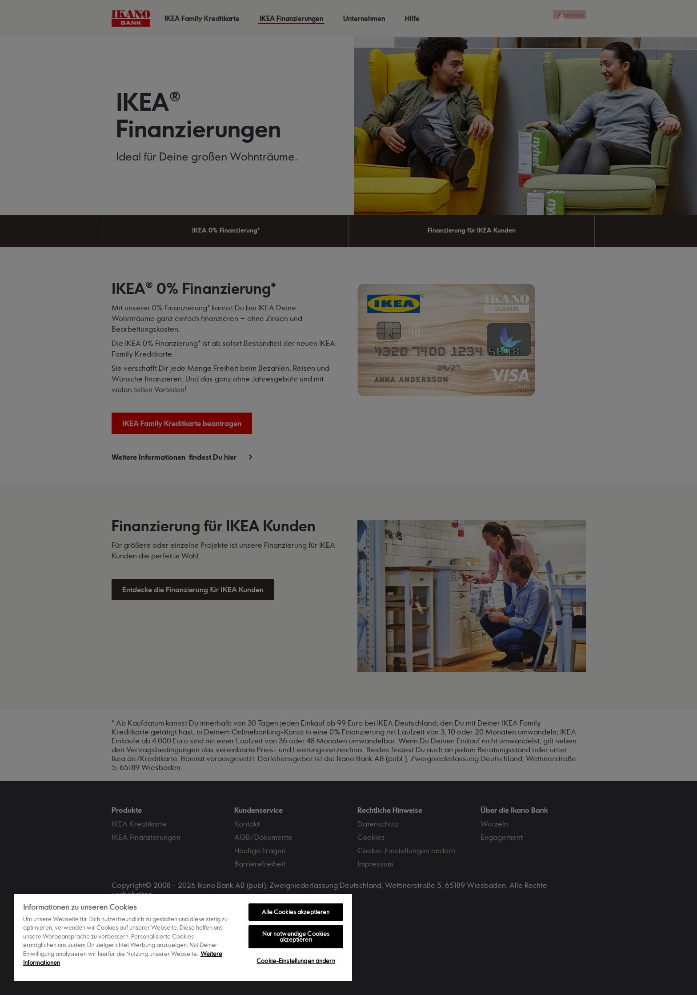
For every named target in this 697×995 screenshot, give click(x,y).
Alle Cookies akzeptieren (295, 911)
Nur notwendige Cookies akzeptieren (296, 936)
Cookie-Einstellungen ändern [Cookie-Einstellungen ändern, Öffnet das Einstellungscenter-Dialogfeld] (295, 960)
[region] (183, 937)
